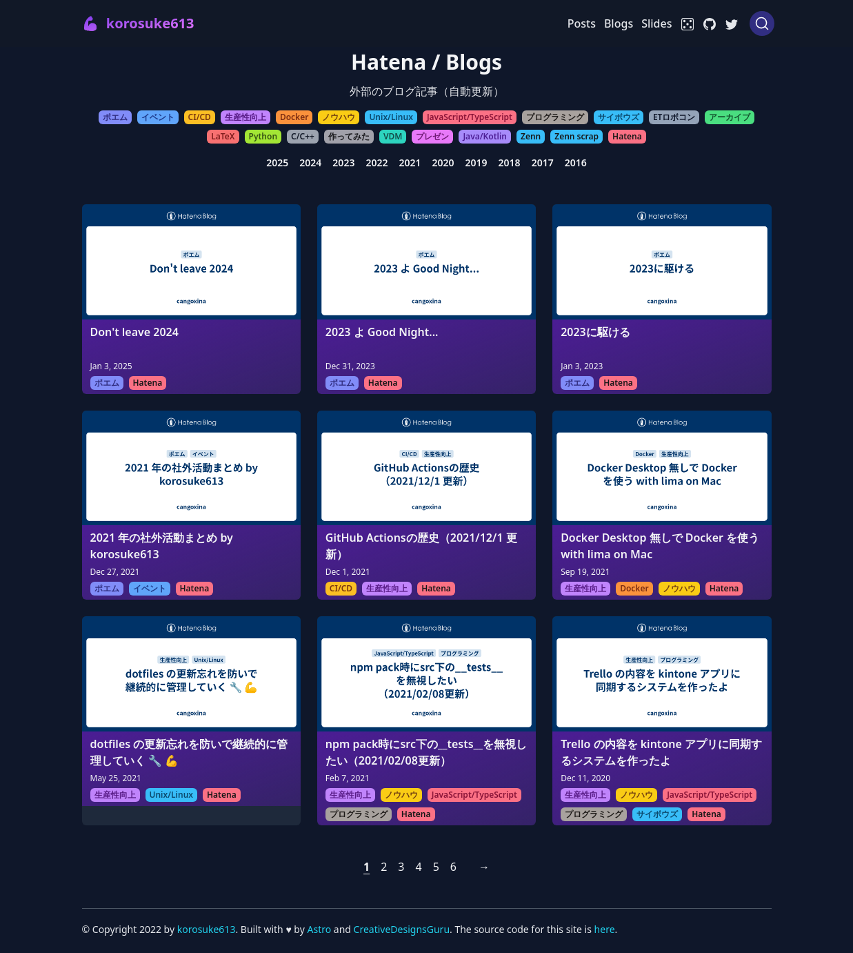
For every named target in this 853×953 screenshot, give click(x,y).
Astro (320, 929)
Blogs (618, 23)
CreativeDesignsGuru (402, 929)
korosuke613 (206, 929)
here (604, 929)
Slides (656, 23)
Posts (582, 23)
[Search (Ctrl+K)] (762, 23)
